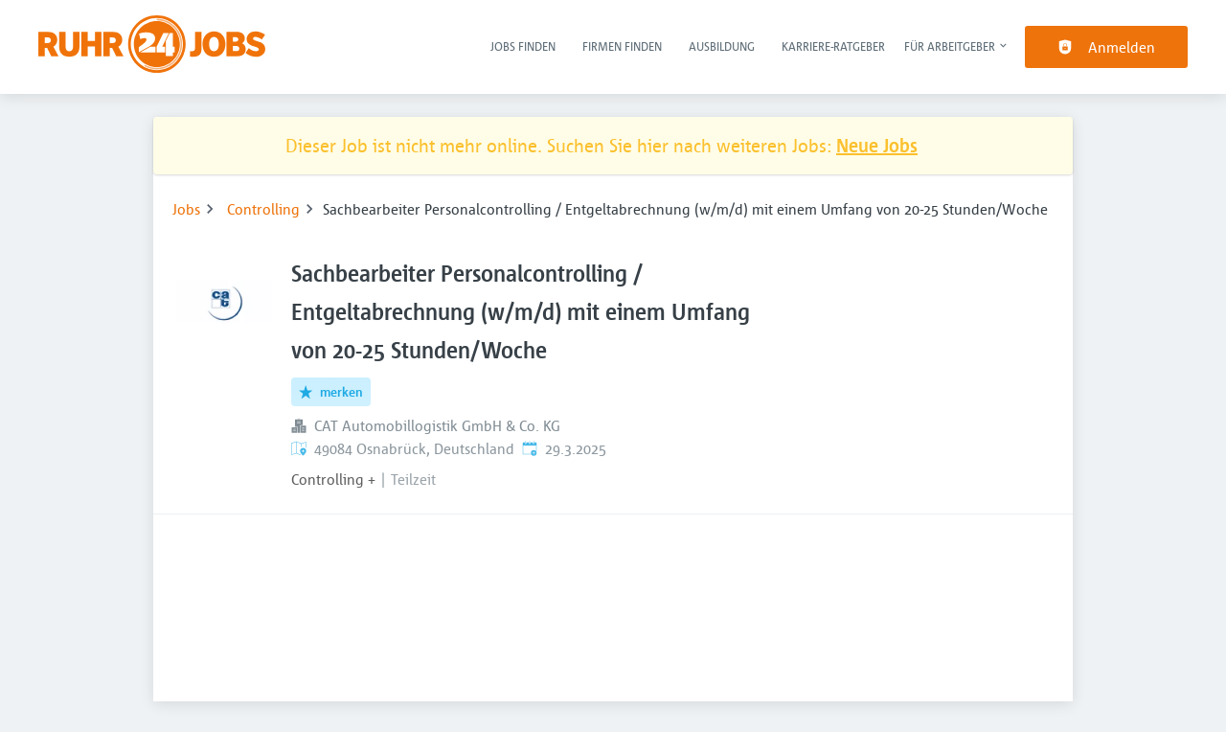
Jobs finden (523, 46)
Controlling (263, 208)
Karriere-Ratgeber (833, 46)
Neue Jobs (877, 145)
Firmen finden (622, 46)
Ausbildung (722, 46)
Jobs (186, 208)
